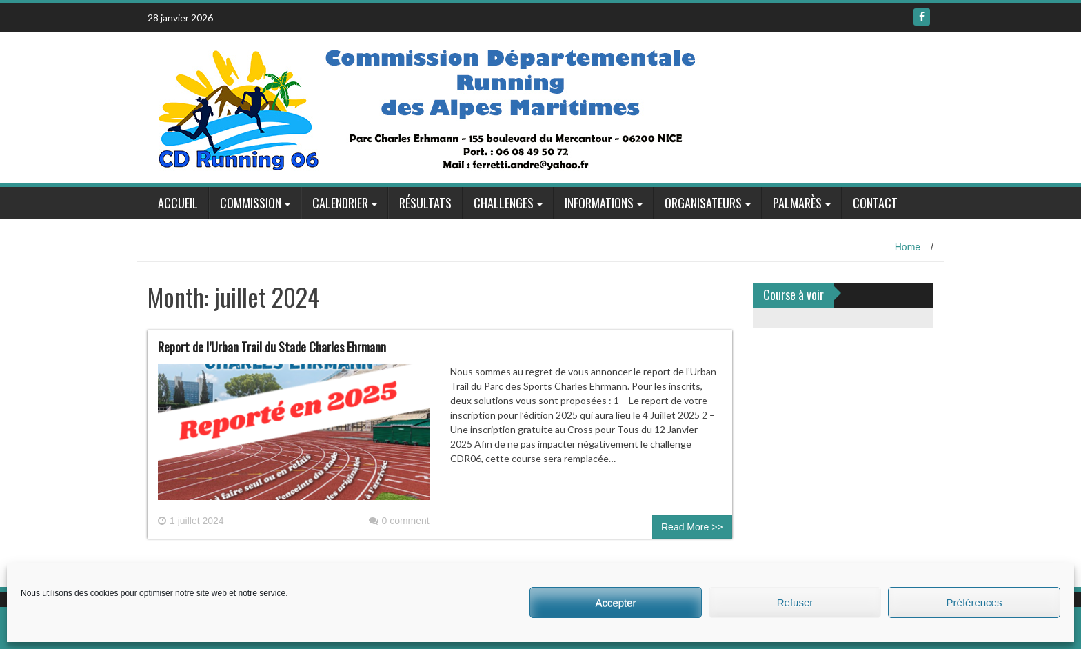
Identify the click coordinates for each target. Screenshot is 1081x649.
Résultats (425, 203)
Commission (250, 203)
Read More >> (692, 526)
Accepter (615, 602)
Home (907, 246)
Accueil (178, 203)
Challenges (504, 203)
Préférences (974, 602)
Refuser (795, 602)
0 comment (399, 520)
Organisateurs (703, 203)
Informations (599, 203)
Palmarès (797, 203)
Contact (875, 203)
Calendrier (340, 203)
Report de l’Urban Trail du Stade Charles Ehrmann (272, 347)
